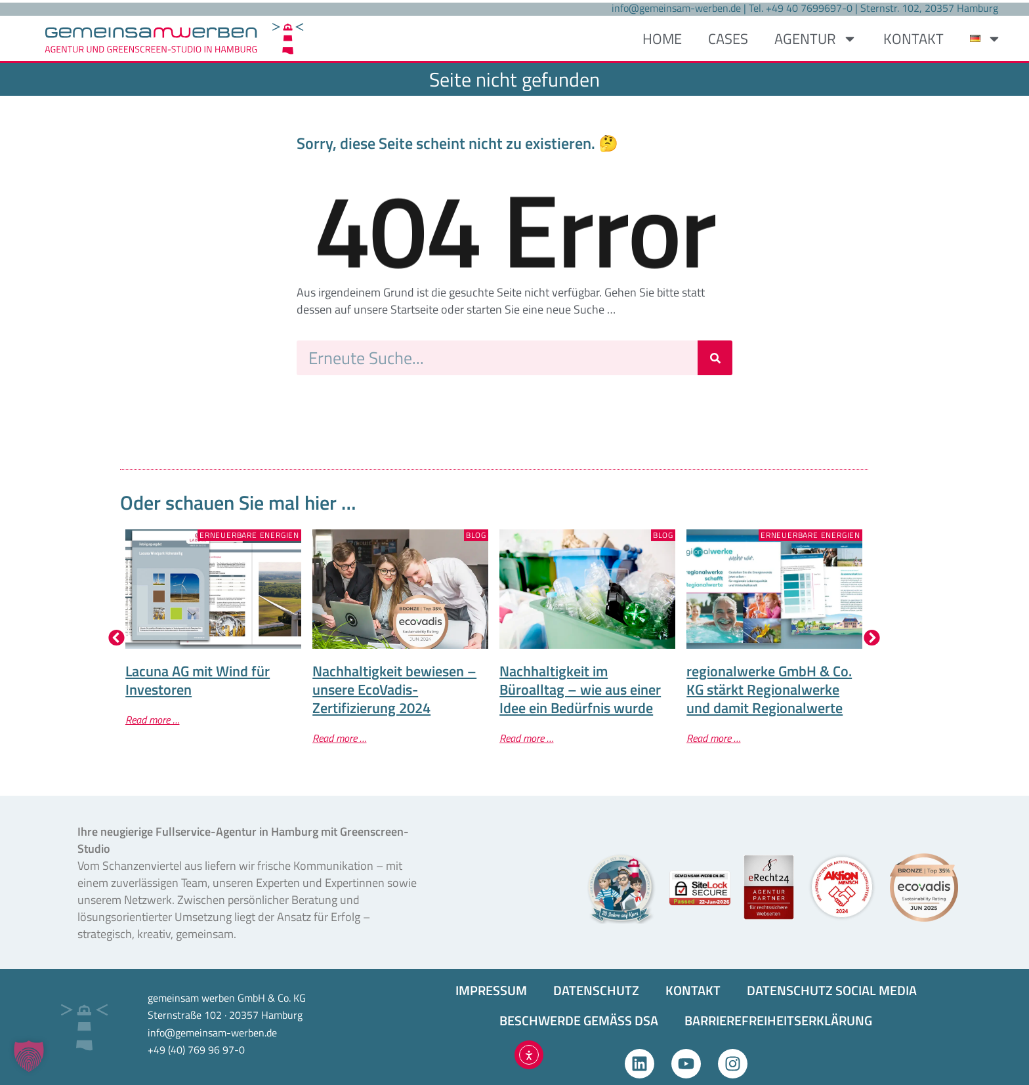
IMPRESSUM (491, 990)
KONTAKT (913, 39)
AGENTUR (815, 38)
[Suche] (715, 357)
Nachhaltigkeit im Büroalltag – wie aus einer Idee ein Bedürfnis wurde (580, 689)
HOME (662, 39)
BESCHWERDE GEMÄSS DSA (578, 1020)
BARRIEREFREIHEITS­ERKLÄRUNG (778, 1020)
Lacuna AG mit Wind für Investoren (197, 680)
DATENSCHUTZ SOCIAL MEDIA (832, 990)
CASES (728, 39)
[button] (116, 637)
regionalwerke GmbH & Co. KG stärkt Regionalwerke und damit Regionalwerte (769, 689)
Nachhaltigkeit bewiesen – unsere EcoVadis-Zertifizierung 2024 (394, 689)
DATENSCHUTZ (596, 990)
